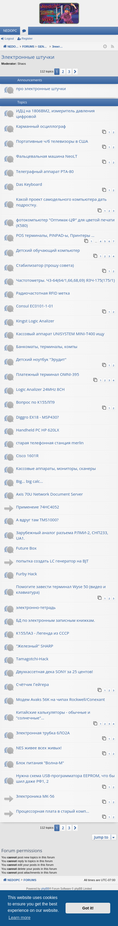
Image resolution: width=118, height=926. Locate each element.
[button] (75, 71)
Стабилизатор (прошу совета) (45, 265)
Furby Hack (26, 573)
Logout (9, 38)
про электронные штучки (41, 88)
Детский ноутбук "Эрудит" (41, 359)
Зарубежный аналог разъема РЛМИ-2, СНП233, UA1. (62, 535)
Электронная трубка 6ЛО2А (43, 732)
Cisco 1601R (27, 455)
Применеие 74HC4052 (37, 507)
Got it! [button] (88, 908)
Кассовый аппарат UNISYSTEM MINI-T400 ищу (60, 333)
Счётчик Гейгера (32, 684)
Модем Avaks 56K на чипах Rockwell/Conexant (60, 699)
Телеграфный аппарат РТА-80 (45, 171)
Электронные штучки (27, 56)
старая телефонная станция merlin (49, 442)
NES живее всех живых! (39, 747)
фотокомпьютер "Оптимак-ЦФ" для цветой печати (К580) (65, 222)
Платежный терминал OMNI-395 (47, 374)
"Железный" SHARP (34, 646)
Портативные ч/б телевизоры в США (52, 141)
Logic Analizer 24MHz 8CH (40, 389)
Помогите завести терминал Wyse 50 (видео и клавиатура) (61, 589)
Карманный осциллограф (41, 126)
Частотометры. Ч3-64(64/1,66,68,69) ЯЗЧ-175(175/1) (65, 280)
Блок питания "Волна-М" (40, 762)
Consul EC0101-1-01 (34, 305)
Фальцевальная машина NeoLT (46, 156)
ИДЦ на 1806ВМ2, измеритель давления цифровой (55, 113)
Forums (25, 32)
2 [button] (63, 71)
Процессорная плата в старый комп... (52, 811)
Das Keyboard (29, 184)
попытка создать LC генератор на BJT (52, 561)
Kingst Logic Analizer (35, 320)
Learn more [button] (20, 917)
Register (27, 38)
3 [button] (69, 71)
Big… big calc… (29, 481)
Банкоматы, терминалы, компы (46, 346)
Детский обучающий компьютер (48, 250)
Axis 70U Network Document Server (49, 494)
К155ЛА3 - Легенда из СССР (42, 633)
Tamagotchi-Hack (32, 658)
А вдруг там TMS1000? (37, 519)
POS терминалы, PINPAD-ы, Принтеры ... (55, 235)
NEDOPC (10, 31)
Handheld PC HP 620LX (37, 430)
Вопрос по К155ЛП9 (35, 402)
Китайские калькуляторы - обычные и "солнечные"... (53, 714)
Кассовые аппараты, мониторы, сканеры (56, 468)
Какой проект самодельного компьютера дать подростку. (61, 201)
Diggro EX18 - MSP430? (37, 417)
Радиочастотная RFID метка (43, 293)
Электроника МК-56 (35, 796)
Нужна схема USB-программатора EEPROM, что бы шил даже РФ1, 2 (65, 778)
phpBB (45, 888)
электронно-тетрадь (36, 607)
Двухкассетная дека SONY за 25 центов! (54, 671)
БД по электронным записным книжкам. (55, 620)
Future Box (26, 548)
